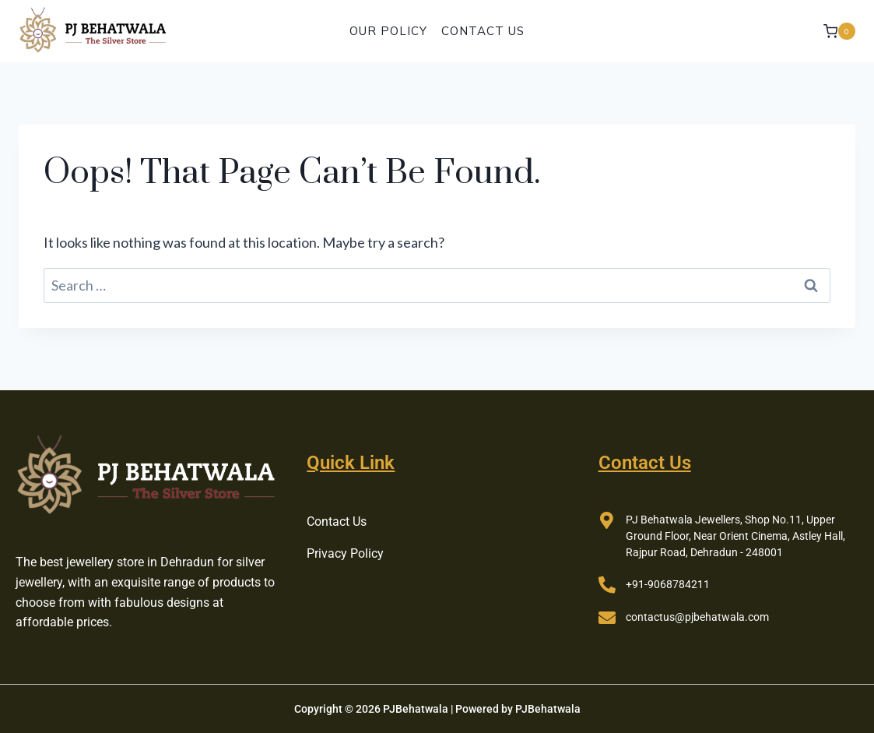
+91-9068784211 (668, 584)
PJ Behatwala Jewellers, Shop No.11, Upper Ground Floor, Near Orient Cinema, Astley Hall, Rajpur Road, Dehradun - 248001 (735, 536)
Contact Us (483, 30)
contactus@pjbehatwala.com (697, 617)
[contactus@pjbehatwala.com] (607, 617)
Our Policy (388, 30)
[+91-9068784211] (607, 585)
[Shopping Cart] (839, 31)
